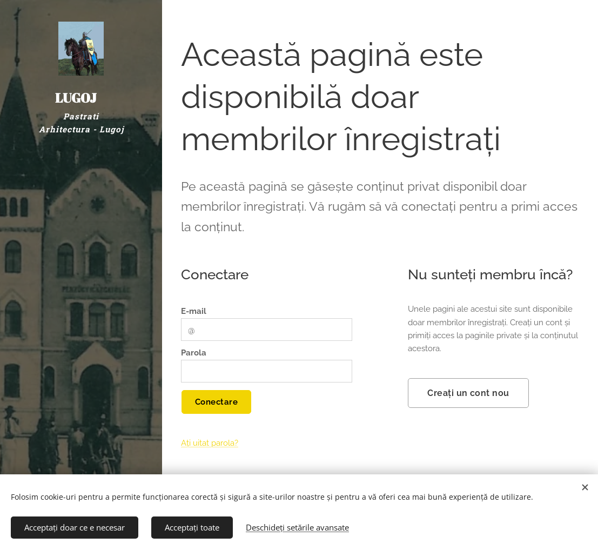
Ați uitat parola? (209, 443)
